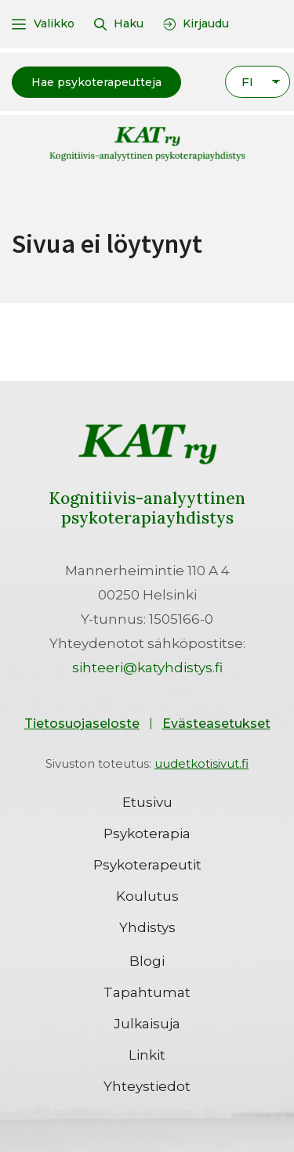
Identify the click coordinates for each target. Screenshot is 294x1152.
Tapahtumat (147, 992)
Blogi (147, 961)
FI (247, 81)
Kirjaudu (206, 23)
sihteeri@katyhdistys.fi (147, 667)
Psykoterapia (147, 833)
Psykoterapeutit (147, 865)
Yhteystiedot (147, 1086)
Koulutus (147, 896)
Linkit (147, 1055)
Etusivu (147, 802)
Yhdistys (147, 927)
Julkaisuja (147, 1023)
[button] (96, 82)
